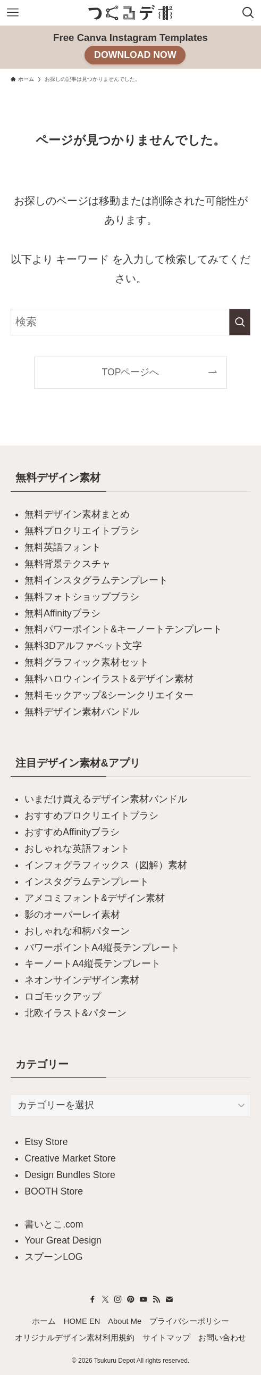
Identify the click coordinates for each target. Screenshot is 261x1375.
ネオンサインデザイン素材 (81, 980)
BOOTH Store (53, 1191)
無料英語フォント (62, 547)
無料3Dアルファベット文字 (83, 645)
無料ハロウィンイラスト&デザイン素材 (108, 678)
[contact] (169, 1299)
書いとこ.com (53, 1224)
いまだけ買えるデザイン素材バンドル (105, 799)
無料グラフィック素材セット (86, 662)
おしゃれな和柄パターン (77, 931)
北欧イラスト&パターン (75, 1013)
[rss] (156, 1299)
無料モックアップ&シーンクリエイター (108, 695)
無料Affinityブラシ (62, 613)
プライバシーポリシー (189, 1321)
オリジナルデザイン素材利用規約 (74, 1337)
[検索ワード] (131, 322)
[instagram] (118, 1299)
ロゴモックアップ (62, 996)
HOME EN (82, 1321)
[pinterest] (131, 1299)
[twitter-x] (105, 1299)
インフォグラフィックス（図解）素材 (105, 865)
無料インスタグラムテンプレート (96, 580)
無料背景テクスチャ (67, 563)
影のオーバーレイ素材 (72, 914)
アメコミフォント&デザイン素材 (94, 898)
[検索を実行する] (239, 322)
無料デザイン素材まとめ (77, 514)
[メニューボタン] (13, 13)
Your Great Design (63, 1240)
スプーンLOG (53, 1257)
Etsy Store (46, 1142)
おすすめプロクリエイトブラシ (91, 815)
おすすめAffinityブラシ (72, 832)
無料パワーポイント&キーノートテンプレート (123, 629)
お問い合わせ (222, 1337)
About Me (124, 1321)
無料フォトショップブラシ (81, 596)
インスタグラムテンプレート (86, 881)
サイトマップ (166, 1337)
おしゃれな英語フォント (77, 848)
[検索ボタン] (248, 13)
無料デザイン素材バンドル (81, 711)
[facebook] (92, 1299)
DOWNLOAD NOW (135, 55)
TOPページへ (130, 372)
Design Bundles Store (69, 1175)
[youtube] (143, 1299)
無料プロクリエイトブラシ (81, 530)
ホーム (44, 1321)
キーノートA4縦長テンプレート (92, 963)
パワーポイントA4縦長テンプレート (102, 947)
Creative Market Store (70, 1158)
